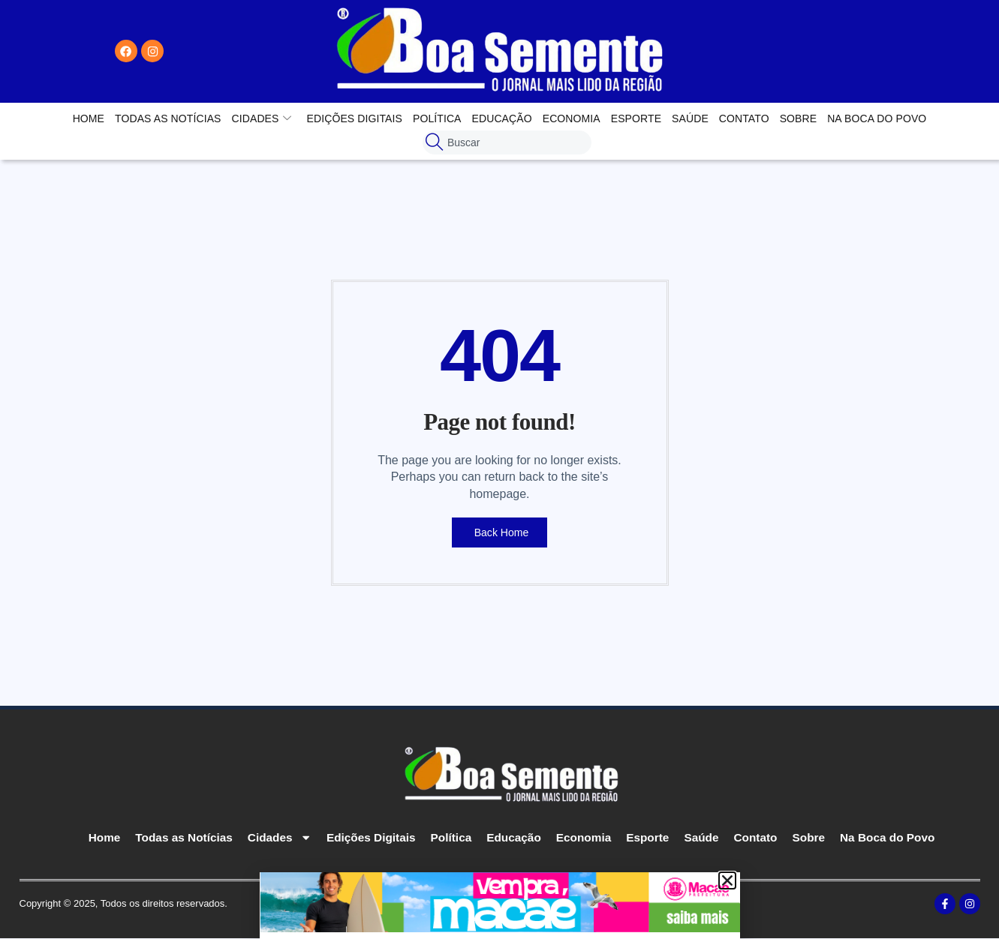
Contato (744, 118)
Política (437, 118)
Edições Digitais (354, 118)
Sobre (798, 118)
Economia (571, 118)
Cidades (262, 118)
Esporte (636, 118)
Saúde (690, 118)
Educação (502, 118)
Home (88, 118)
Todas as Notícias (168, 118)
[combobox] (507, 142)
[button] (727, 880)
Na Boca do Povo (876, 118)
